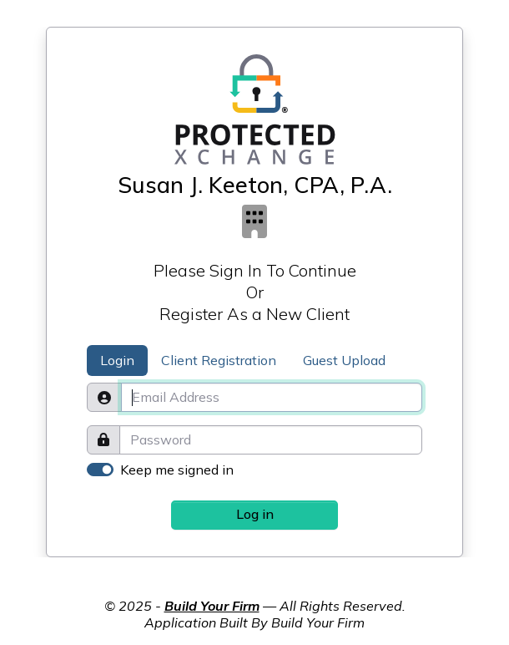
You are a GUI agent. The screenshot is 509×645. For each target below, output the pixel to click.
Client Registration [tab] (218, 360)
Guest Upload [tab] (344, 360)
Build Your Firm (212, 605)
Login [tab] (117, 360)
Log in (255, 513)
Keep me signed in (177, 469)
